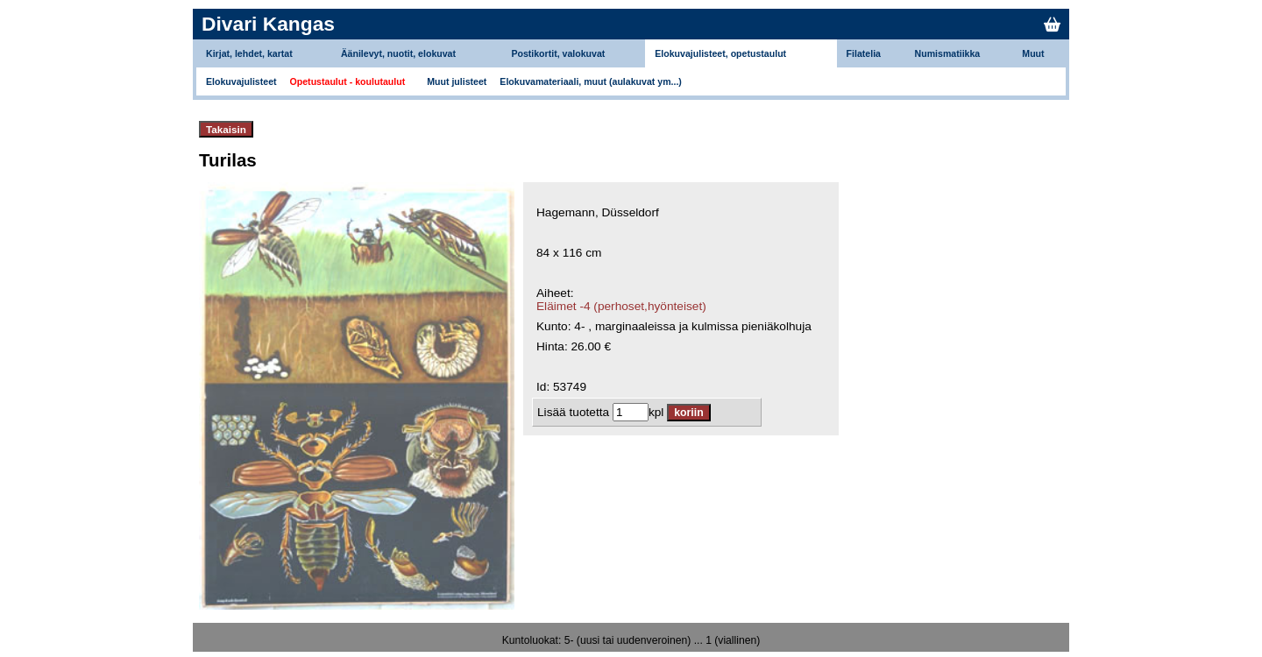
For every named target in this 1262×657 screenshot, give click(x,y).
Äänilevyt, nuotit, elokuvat (398, 53)
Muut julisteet (456, 81)
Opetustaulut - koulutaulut (348, 81)
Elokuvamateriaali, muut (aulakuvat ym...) (591, 81)
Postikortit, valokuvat (558, 53)
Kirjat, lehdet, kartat (249, 53)
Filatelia (864, 53)
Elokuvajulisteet (241, 81)
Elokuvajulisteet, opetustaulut (720, 53)
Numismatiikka (948, 53)
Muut (1033, 53)
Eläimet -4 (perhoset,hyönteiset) (621, 306)
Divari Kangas (268, 23)
